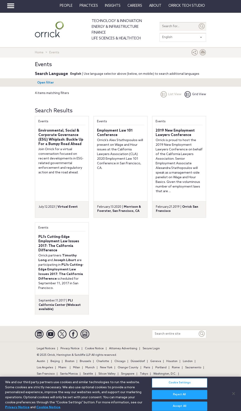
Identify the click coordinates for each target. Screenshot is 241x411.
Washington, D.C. (164, 373)
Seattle (88, 373)
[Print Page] (203, 53)
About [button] (155, 6)
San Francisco (46, 373)
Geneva (155, 361)
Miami (62, 367)
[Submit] (202, 26)
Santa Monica (69, 373)
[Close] (233, 396)
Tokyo (144, 373)
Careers (134, 6)
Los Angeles (45, 367)
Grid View (195, 94)
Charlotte (102, 361)
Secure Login (151, 348)
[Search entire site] (175, 334)
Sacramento (193, 367)
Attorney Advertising (123, 348)
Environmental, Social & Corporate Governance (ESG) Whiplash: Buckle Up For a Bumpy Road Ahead (60, 137)
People (66, 6)
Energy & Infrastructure (115, 27)
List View (171, 94)
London (188, 361)
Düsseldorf (138, 361)
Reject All (179, 396)
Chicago (119, 361)
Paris (147, 367)
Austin (41, 361)
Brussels (85, 361)
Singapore (127, 373)
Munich (90, 367)
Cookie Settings (180, 385)
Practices (89, 6)
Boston (69, 361)
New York (106, 367)
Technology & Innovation (117, 21)
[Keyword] (202, 334)
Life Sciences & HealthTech (116, 38)
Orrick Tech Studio (186, 6)
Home (39, 52)
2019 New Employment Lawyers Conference (175, 133)
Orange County (128, 367)
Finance (99, 33)
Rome (176, 367)
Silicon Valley (107, 373)
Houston (171, 361)
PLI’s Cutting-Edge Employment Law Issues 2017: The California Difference (58, 244)
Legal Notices (46, 348)
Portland (161, 367)
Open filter (45, 82)
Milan (76, 367)
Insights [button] (112, 6)
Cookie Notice (94, 348)
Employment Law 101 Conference (115, 133)
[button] (194, 53)
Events (43, 121)
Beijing (55, 361)
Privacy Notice (70, 348)
